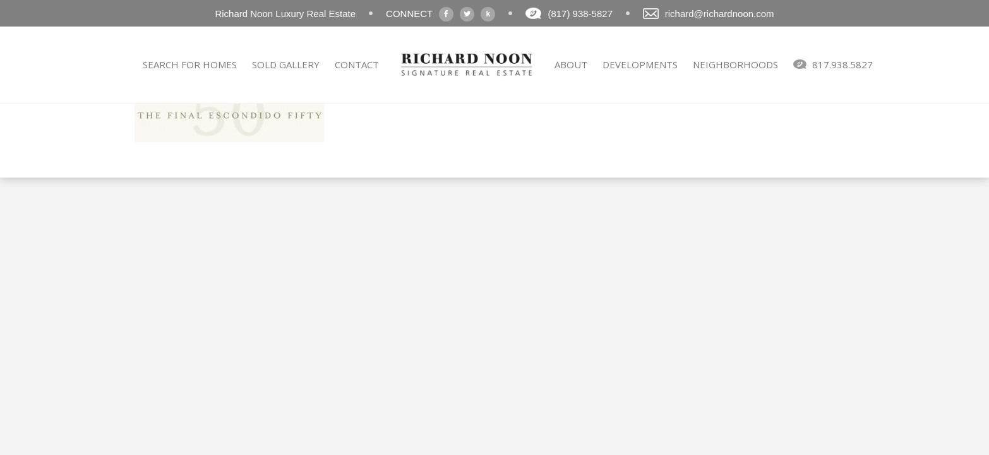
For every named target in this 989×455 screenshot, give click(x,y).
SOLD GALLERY (286, 64)
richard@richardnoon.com (719, 13)
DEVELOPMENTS (640, 64)
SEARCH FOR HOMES (190, 64)
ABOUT (570, 64)
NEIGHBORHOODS (735, 64)
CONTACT (357, 64)
